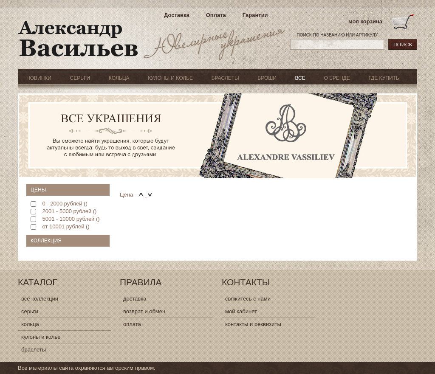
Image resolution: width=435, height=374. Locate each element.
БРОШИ (267, 78)
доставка (134, 298)
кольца (30, 324)
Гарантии (255, 15)
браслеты (33, 349)
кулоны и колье (40, 337)
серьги (29, 311)
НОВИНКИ (38, 78)
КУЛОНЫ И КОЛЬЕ (170, 78)
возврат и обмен (144, 311)
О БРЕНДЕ (337, 78)
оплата (132, 324)
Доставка (176, 15)
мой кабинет (241, 311)
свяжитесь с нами (248, 298)
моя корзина (365, 21)
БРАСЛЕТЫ (225, 78)
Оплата (216, 15)
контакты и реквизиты (253, 324)
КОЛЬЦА (119, 78)
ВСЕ (300, 78)
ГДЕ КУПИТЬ (383, 78)
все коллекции (39, 298)
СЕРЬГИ (80, 78)
